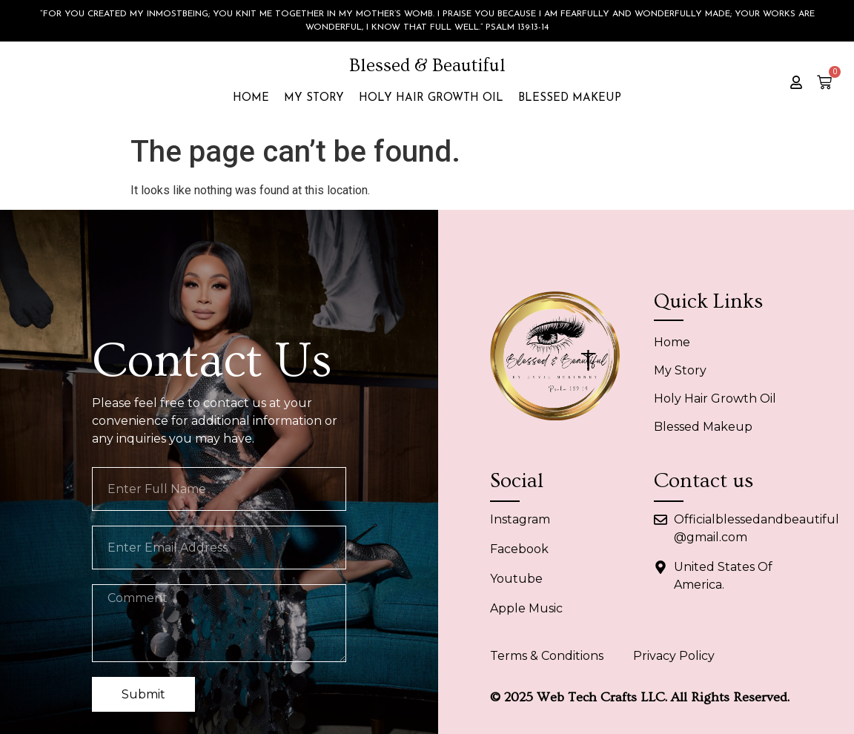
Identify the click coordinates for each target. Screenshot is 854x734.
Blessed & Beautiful (427, 65)
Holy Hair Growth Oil (431, 98)
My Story (314, 98)
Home (251, 98)
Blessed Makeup (569, 98)
